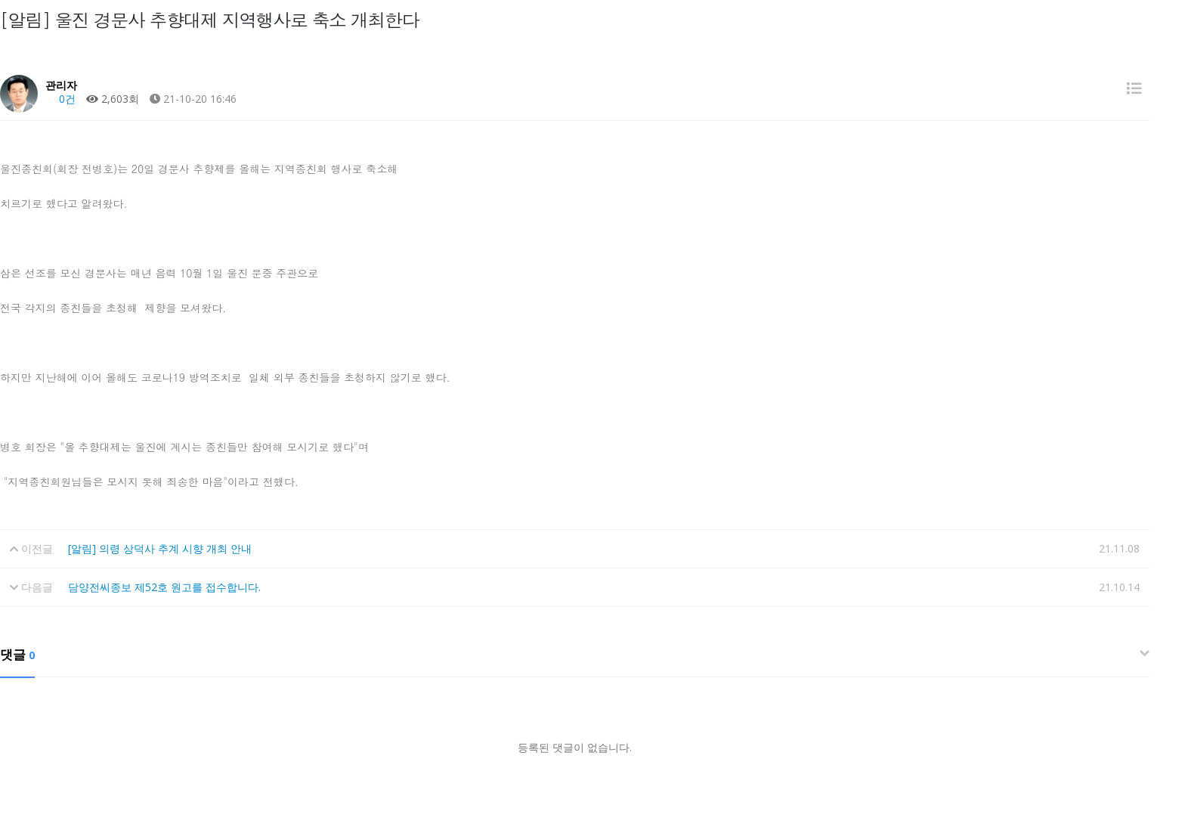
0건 (60, 98)
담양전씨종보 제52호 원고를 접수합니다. (164, 587)
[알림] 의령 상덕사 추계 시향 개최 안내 (160, 548)
